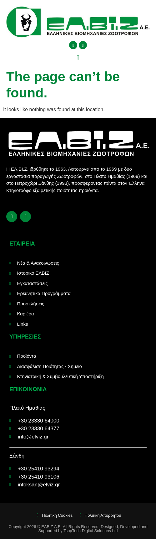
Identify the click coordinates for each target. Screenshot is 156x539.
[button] (78, 58)
